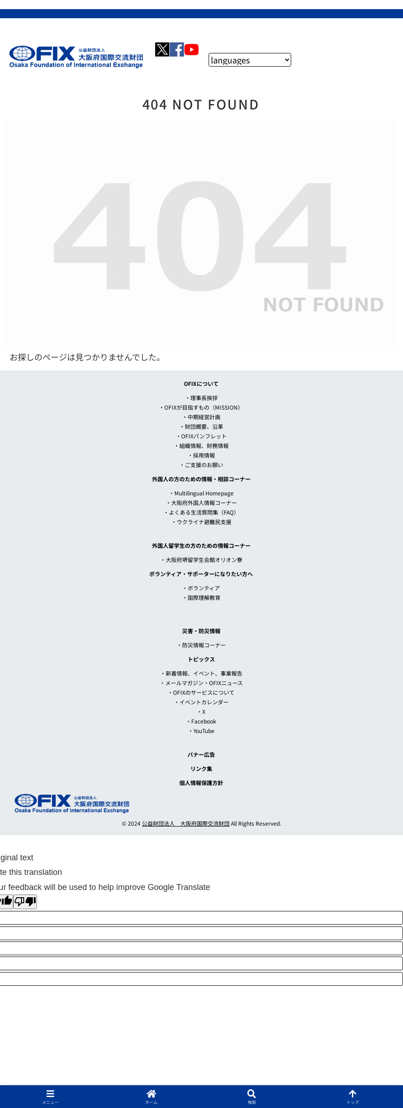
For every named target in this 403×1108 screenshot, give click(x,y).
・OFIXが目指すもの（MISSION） (201, 407)
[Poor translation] (25, 902)
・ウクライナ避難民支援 (201, 521)
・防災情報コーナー (201, 645)
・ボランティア (201, 588)
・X (201, 711)
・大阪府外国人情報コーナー (201, 502)
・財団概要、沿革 (201, 426)
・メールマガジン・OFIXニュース (201, 683)
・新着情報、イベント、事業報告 (201, 673)
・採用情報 (201, 455)
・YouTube (201, 730)
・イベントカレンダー (201, 702)
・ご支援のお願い (201, 464)
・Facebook (201, 721)
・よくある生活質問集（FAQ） (201, 512)
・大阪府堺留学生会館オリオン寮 (201, 559)
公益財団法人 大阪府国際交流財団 (186, 823)
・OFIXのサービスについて (201, 692)
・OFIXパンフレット (201, 436)
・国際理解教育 (201, 597)
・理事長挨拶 (201, 397)
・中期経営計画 (201, 417)
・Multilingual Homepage (201, 493)
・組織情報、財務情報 (201, 445)
